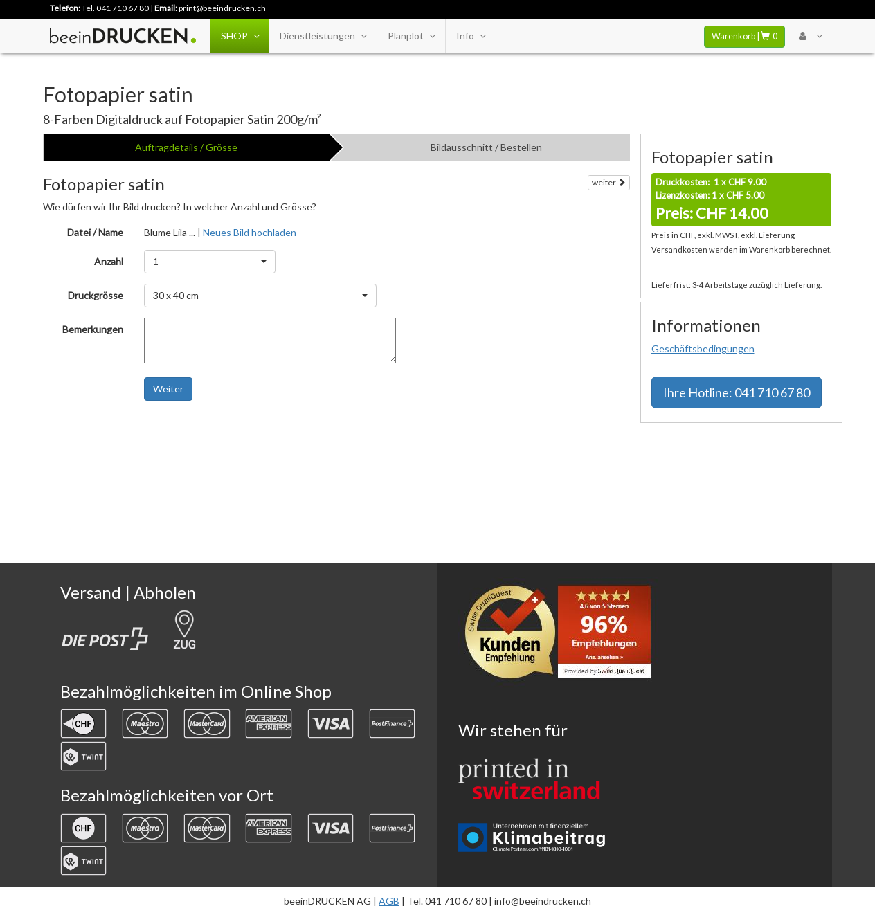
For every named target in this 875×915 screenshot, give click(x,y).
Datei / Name (95, 232)
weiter (609, 182)
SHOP (240, 36)
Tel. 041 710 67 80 (115, 8)
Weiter (168, 389)
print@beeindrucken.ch (222, 8)
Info (470, 36)
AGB (389, 901)
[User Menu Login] (810, 36)
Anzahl (108, 261)
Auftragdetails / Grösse (186, 147)
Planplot (411, 36)
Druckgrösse (95, 295)
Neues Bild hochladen (249, 232)
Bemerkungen (92, 329)
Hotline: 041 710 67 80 (736, 392)
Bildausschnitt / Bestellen (486, 147)
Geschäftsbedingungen (703, 348)
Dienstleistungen (323, 36)
